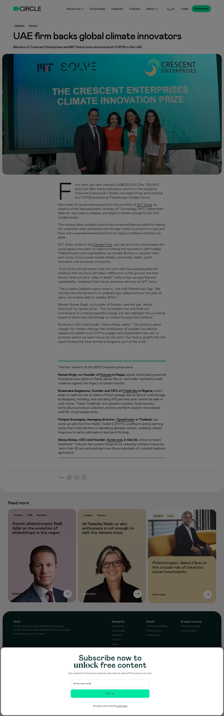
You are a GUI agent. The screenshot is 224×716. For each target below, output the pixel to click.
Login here (121, 706)
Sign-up (110, 693)
